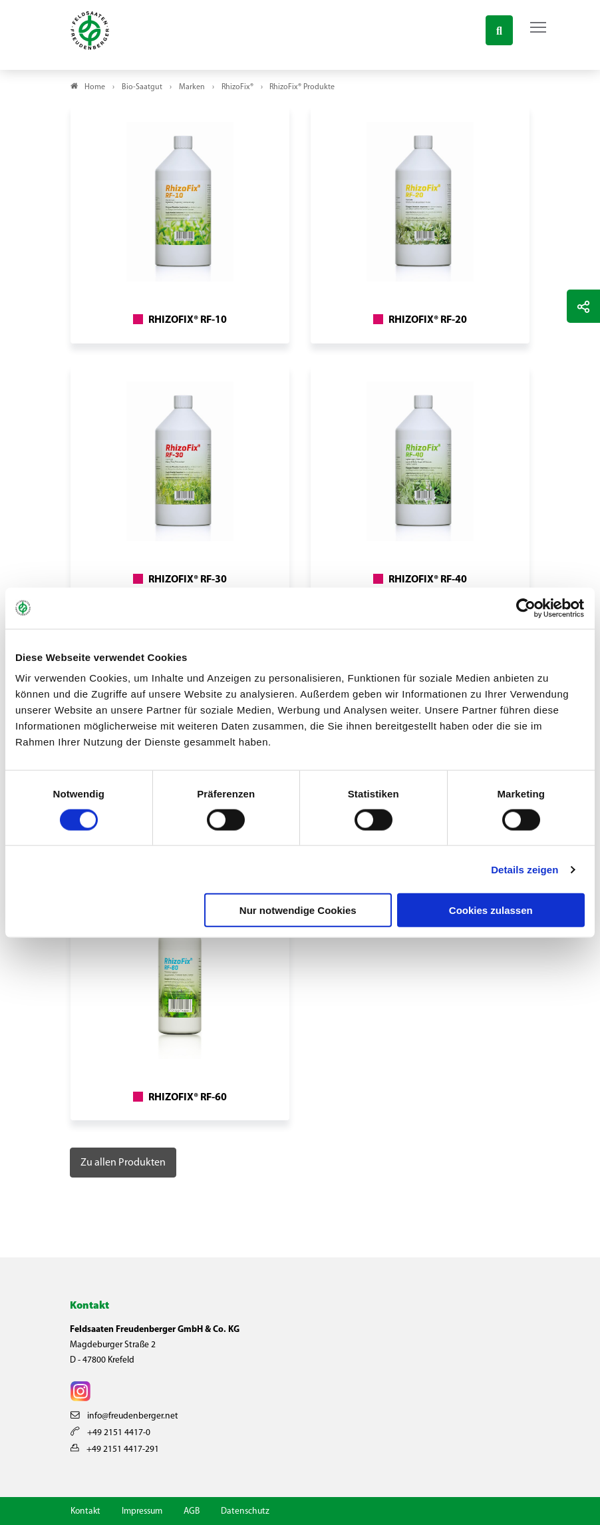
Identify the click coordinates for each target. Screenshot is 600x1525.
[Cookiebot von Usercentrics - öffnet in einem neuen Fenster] (526, 607)
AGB (192, 1511)
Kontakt (85, 1511)
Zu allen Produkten (123, 1163)
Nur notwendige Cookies (298, 910)
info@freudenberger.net (124, 1416)
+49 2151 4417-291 (115, 1449)
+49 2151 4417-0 (110, 1433)
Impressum (142, 1511)
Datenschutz (245, 1511)
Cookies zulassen (491, 910)
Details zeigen (524, 869)
